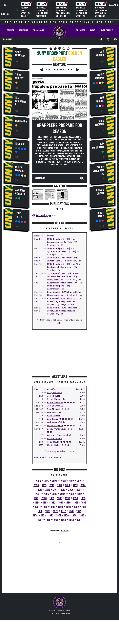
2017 (59, 485)
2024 (54, 481)
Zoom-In (40, 178)
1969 (74, 515)
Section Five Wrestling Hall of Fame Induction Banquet (26, 16)
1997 (67, 498)
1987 (37, 507)
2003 (71, 494)
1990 (68, 502)
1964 (63, 519)
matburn (64, 531)
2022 (71, 481)
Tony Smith (18, 215)
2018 (51, 485)
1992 (53, 502)
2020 (36, 485)
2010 (62, 489)
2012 (47, 489)
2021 (79, 481)
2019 (44, 485)
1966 (48, 519)
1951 (79, 519)
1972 (51, 515)
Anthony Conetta (20, 192)
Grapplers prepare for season (59, 128)
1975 (79, 511)
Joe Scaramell (20, 101)
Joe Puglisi (53, 396)
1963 (71, 519)
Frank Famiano (55, 402)
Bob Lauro (21, 121)
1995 (83, 498)
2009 (70, 489)
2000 (44, 498)
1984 (60, 507)
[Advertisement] (17, 282)
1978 (55, 511)
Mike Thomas (53, 416)
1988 (83, 502)
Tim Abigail (53, 409)
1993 (45, 502)
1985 (52, 507)
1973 (43, 515)
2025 (46, 481)
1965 (55, 519)
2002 (79, 494)
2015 (75, 485)
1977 (63, 511)
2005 (54, 494)
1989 (76, 502)
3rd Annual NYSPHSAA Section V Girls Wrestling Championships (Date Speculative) (63, 16)
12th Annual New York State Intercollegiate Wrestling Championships (63, 276)
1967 (40, 519)
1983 (68, 507)
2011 (55, 489)
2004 (62, 494)
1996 (75, 498)
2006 (46, 494)
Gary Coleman (20, 53)
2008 (79, 489)
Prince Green (54, 438)
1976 (71, 511)
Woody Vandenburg (56, 429)
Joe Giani (19, 143)
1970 (66, 515)
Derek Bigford (19, 169)
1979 (47, 511)
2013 (40, 489)
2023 (63, 481)
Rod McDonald (54, 422)
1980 (40, 511)
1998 (59, 498)
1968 (81, 515)
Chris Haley (53, 445)
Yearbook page (43, 215)
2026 (38, 481)
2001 (36, 498)
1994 (37, 502)
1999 (52, 498)
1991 (60, 502)
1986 (45, 507)
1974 (35, 515)
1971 (58, 515)
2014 (83, 485)
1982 (76, 507)
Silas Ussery (19, 76)
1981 (84, 507)
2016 (67, 485)
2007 (38, 494)
